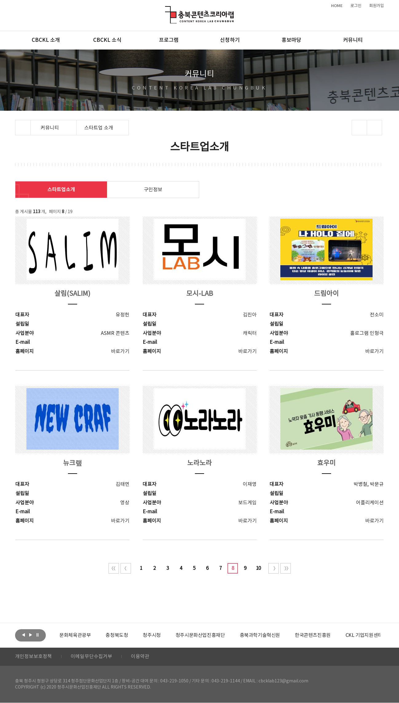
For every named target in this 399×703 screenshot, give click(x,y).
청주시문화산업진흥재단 (200, 635)
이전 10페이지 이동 (125, 568)
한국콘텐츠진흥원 (313, 635)
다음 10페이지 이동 (273, 568)
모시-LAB (199, 294)
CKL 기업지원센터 (363, 635)
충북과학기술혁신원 (259, 635)
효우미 (326, 463)
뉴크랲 (72, 463)
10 (258, 568)
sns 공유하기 (359, 127)
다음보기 (30, 635)
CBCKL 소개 (46, 40)
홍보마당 (291, 40)
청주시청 (151, 635)
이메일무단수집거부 (91, 657)
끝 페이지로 (285, 568)
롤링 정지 (37, 635)
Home (16, 123)
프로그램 (169, 40)
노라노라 (199, 463)
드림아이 (326, 294)
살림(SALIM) (72, 294)
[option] (75, 635)
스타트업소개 (61, 190)
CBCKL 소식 (107, 40)
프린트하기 (374, 127)
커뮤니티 (353, 40)
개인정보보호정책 (33, 657)
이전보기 (23, 635)
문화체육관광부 (75, 635)
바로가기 (120, 351)
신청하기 (230, 40)
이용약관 (140, 657)
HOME (337, 5)
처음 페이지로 (114, 568)
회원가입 (376, 5)
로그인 (355, 5)
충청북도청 (116, 635)
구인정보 (153, 190)
